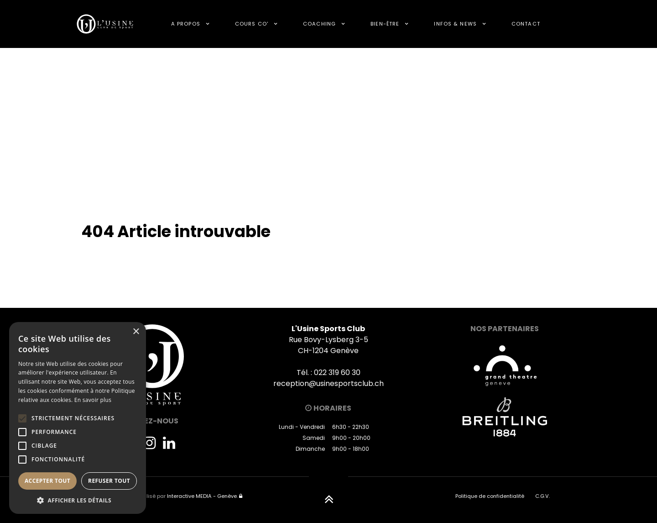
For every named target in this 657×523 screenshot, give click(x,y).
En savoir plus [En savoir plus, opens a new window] (92, 400)
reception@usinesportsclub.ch (328, 383)
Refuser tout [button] (109, 481)
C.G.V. (542, 496)
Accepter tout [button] (47, 481)
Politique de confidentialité (489, 496)
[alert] (77, 418)
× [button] (135, 331)
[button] (77, 500)
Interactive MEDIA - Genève (202, 496)
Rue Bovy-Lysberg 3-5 (328, 339)
